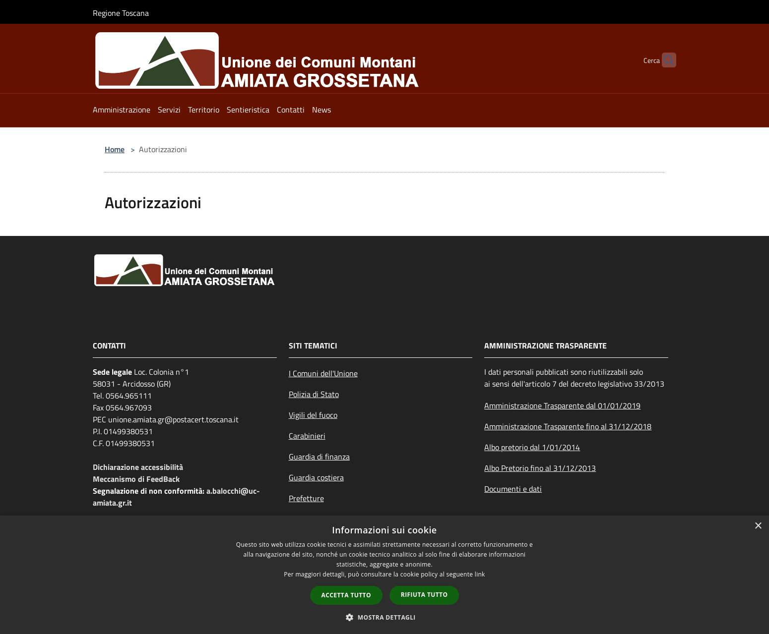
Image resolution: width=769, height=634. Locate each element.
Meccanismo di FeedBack (136, 479)
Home (115, 149)
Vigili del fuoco (313, 415)
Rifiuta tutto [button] (424, 594)
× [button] (758, 526)
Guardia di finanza (319, 456)
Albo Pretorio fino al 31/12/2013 (540, 468)
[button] (384, 617)
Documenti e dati (513, 489)
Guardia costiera (316, 477)
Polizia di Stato (314, 394)
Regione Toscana (121, 13)
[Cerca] (664, 60)
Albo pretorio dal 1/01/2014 (532, 447)
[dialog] (384, 575)
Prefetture (306, 498)
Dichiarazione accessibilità (138, 467)
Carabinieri (307, 436)
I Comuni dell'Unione (323, 373)
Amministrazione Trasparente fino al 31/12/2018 (567, 426)
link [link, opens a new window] (480, 574)
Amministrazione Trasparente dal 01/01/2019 (562, 405)
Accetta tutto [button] (346, 595)
